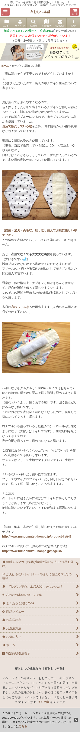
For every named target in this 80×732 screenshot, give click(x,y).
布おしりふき (20, 307)
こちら (23, 726)
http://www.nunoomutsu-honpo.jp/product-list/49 (36, 536)
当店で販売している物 (17, 126)
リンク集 (43, 702)
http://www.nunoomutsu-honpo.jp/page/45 (32, 551)
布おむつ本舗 (40, 12)
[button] (5, 12)
